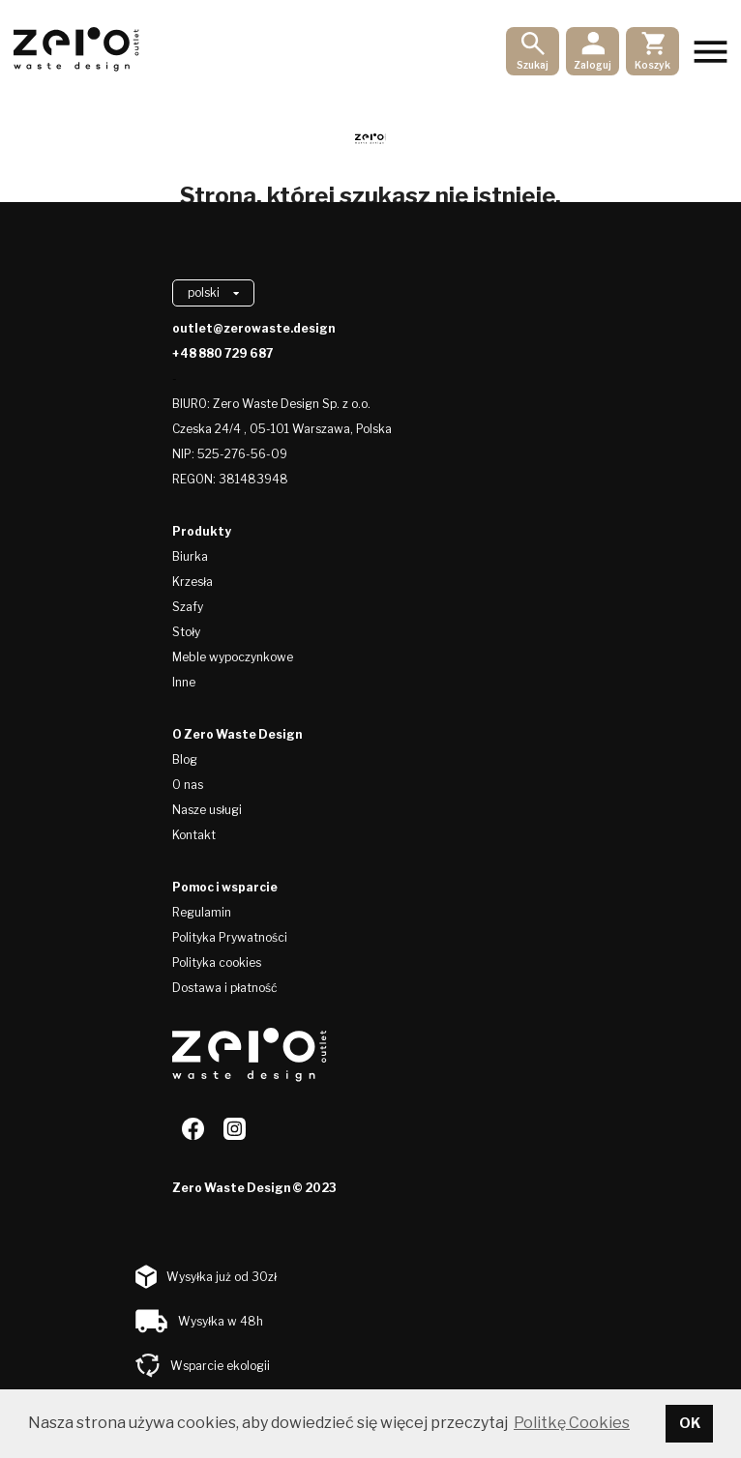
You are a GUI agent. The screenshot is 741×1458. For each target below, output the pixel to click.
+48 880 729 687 (222, 353)
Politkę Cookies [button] (572, 1423)
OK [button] (689, 1423)
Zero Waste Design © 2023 (254, 1188)
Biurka (190, 556)
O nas (187, 784)
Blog (184, 759)
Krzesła (192, 581)
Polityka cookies (216, 962)
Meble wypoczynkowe (232, 657)
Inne (183, 682)
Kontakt (194, 835)
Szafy (187, 606)
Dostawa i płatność (225, 987)
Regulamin (201, 912)
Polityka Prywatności (229, 937)
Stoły (186, 632)
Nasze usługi (207, 809)
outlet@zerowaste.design (253, 328)
